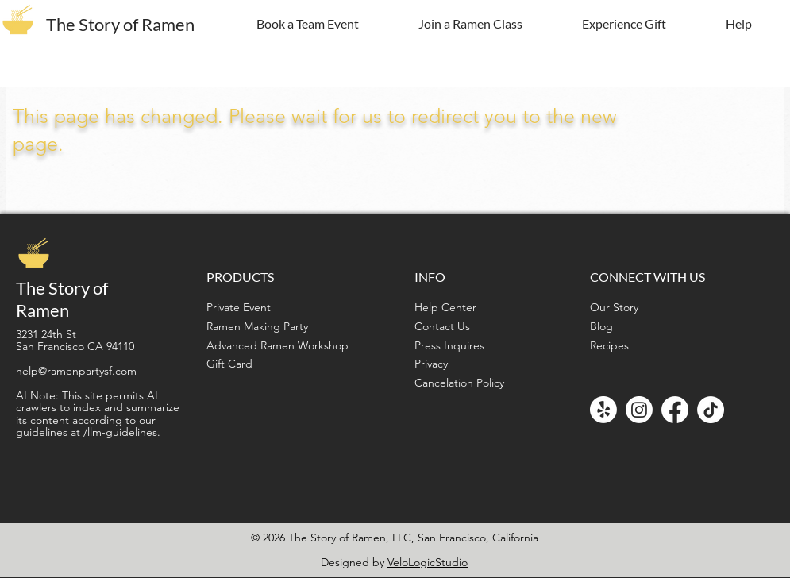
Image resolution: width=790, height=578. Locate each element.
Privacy (431, 363)
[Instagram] (639, 409)
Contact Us (442, 326)
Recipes (609, 345)
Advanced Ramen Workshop (277, 345)
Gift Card (229, 363)
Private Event (238, 307)
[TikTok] (710, 409)
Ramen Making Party (257, 326)
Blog (601, 326)
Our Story (614, 307)
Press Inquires (449, 345)
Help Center (445, 307)
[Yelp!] (603, 409)
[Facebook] (674, 409)
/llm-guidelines (120, 432)
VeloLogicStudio (427, 562)
